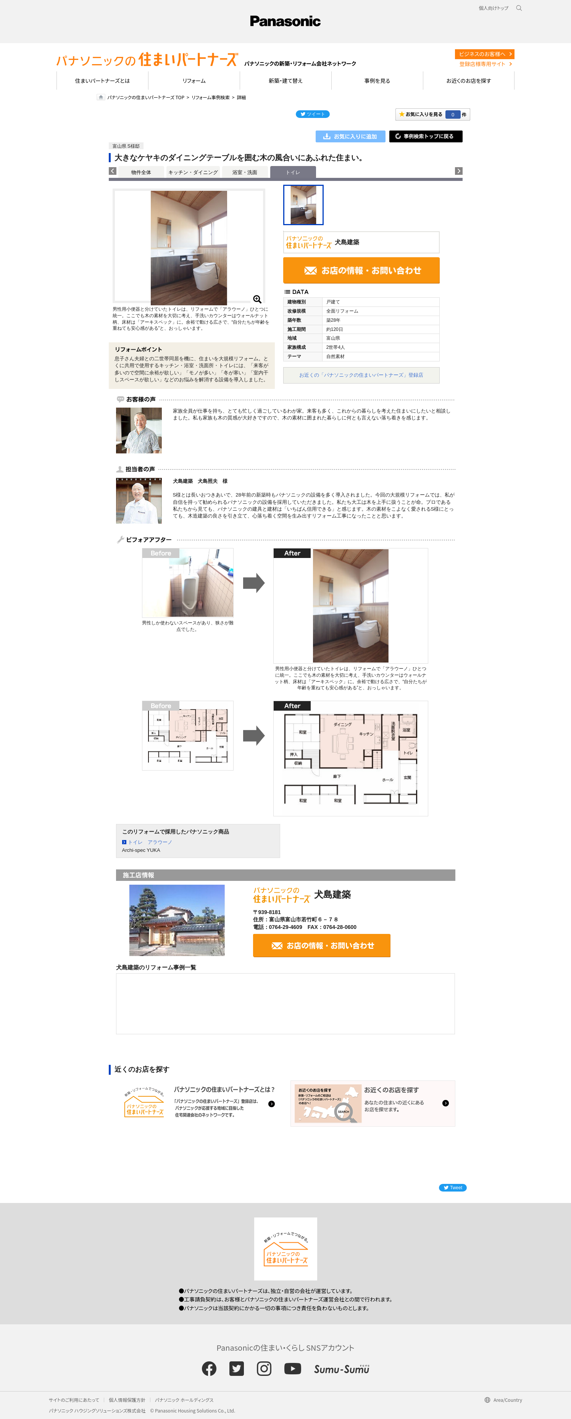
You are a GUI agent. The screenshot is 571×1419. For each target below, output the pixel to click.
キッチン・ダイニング (193, 172)
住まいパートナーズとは (102, 80)
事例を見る (377, 80)
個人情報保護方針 (127, 1399)
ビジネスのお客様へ (482, 54)
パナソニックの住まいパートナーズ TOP (145, 97)
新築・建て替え (286, 80)
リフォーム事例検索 (211, 97)
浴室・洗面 (244, 172)
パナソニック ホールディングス (184, 1399)
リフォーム (194, 80)
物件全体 (141, 172)
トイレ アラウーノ (150, 842)
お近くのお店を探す (468, 80)
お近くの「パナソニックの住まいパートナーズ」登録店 (361, 375)
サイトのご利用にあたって (74, 1399)
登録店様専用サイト (482, 64)
